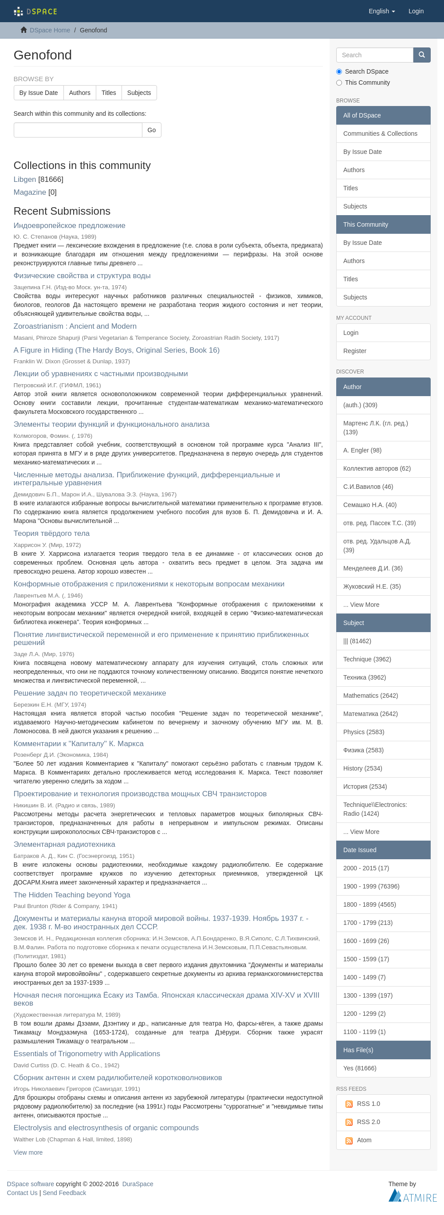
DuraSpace (137, 1183)
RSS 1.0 (361, 1104)
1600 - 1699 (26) (366, 940)
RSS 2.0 (361, 1122)
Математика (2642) (370, 713)
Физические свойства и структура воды (82, 275)
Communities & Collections (380, 133)
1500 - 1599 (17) (366, 959)
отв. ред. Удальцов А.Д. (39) (377, 546)
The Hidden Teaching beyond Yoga (72, 895)
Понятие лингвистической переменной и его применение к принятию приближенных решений (161, 638)
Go (152, 130)
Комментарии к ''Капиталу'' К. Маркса (79, 743)
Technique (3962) (367, 659)
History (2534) (362, 768)
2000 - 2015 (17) (366, 868)
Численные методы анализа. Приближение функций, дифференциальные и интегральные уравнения (147, 479)
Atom (357, 1140)
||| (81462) (357, 641)
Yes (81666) (360, 1068)
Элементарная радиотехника (65, 844)
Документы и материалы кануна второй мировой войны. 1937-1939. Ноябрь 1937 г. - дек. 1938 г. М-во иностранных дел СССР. (161, 922)
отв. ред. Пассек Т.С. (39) (379, 523)
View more (28, 1152)
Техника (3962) (364, 677)
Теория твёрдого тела (52, 533)
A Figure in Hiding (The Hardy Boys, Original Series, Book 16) (117, 350)
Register (354, 350)
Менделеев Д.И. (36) (373, 568)
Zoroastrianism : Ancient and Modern (75, 326)
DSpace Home (50, 30)
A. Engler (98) (362, 450)
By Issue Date (39, 92)
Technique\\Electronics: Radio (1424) (375, 809)
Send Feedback (64, 1192)
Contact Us (22, 1192)
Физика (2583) (363, 750)
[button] (382, 11)
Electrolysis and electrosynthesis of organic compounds (106, 1128)
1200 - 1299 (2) (364, 1013)
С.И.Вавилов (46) (368, 486)
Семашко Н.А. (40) (370, 504)
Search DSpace (362, 71)
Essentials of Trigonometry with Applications (87, 1054)
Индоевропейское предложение (70, 225)
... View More (361, 604)
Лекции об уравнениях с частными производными (101, 374)
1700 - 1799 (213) (368, 922)
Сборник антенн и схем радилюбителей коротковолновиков (118, 1077)
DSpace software (31, 1183)
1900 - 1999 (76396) (371, 886)
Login (350, 332)
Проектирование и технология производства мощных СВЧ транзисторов (140, 794)
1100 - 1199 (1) (364, 1031)
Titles (109, 92)
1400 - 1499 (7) (364, 977)
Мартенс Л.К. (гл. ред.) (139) (375, 428)
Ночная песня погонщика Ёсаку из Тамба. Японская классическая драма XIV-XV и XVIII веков (167, 999)
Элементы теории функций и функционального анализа (112, 424)
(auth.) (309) (360, 405)
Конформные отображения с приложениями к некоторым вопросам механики (149, 584)
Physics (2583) (364, 731)
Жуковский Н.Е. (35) (372, 586)
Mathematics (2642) (370, 695)
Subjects (139, 92)
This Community (363, 82)
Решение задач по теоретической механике (90, 693)
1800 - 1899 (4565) (369, 904)
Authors (79, 92)
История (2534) (365, 786)
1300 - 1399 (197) (368, 995)
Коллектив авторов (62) (377, 468)
